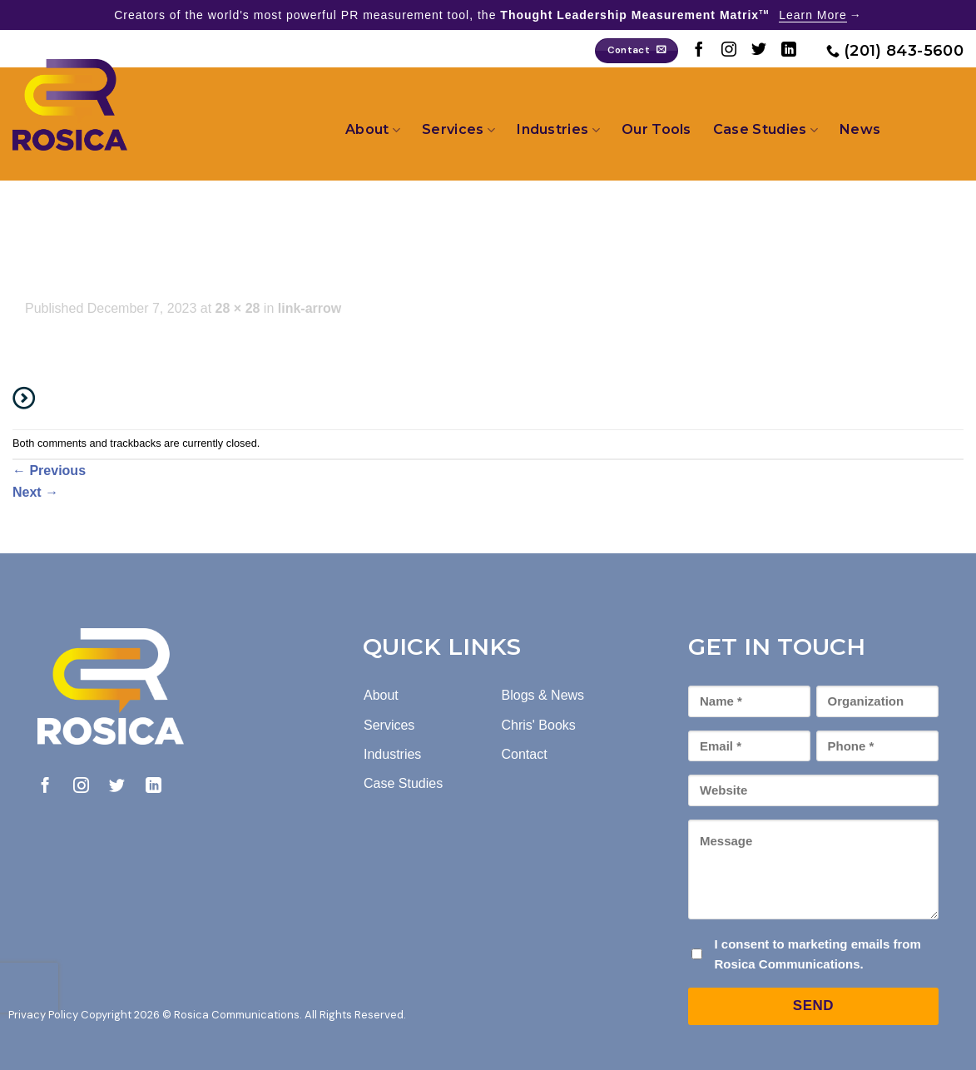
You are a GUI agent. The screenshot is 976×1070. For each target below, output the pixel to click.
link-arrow (309, 308)
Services (458, 129)
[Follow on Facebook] (698, 50)
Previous (49, 470)
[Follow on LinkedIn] (788, 50)
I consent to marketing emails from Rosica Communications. (817, 954)
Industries (558, 129)
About (372, 129)
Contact (524, 754)
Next (35, 492)
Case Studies (765, 129)
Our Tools (656, 129)
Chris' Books (539, 725)
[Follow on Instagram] (728, 50)
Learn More (813, 15)
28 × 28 (238, 308)
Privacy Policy (43, 1015)
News (860, 129)
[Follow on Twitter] (758, 50)
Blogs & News (543, 695)
